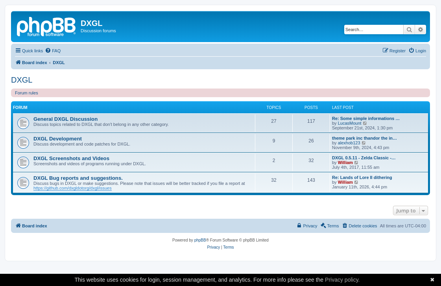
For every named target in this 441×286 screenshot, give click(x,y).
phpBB (200, 240)
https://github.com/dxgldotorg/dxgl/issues (72, 188)
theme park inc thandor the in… (364, 138)
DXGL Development (57, 139)
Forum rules (26, 92)
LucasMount (350, 123)
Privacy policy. (342, 280)
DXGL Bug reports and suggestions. (78, 178)
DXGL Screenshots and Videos (71, 158)
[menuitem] (53, 50)
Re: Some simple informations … (366, 118)
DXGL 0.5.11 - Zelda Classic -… (364, 157)
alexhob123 (349, 142)
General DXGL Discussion (65, 119)
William (345, 162)
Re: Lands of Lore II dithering (362, 177)
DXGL (21, 80)
